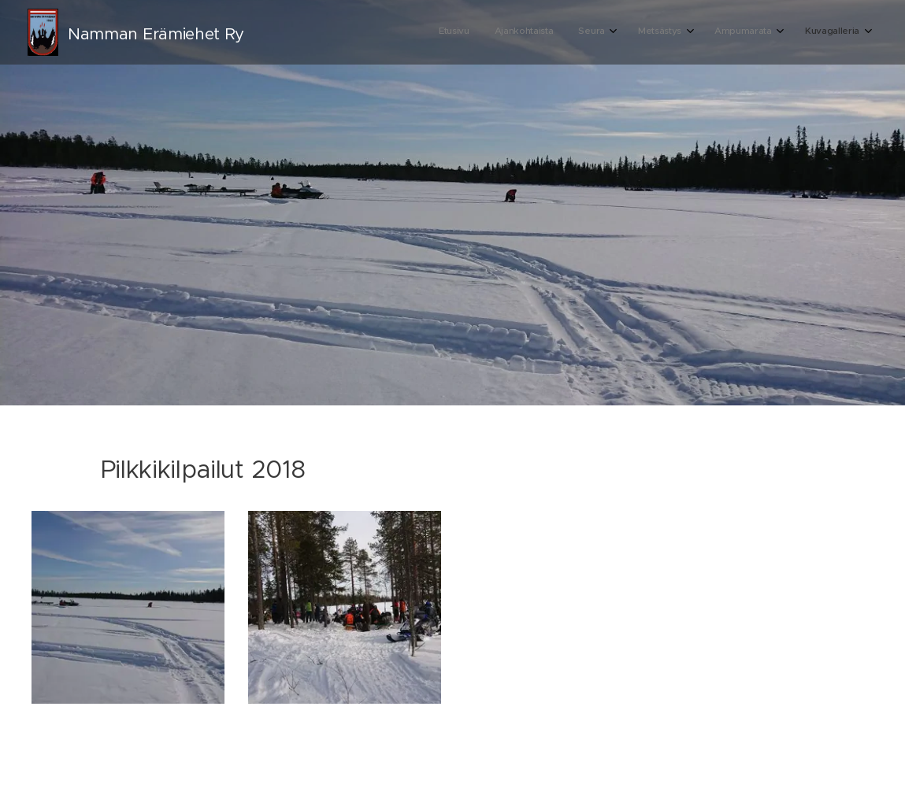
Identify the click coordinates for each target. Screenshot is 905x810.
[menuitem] (714, 32)
